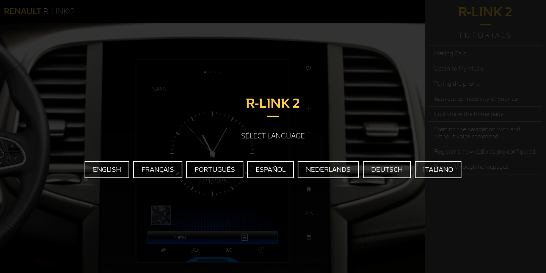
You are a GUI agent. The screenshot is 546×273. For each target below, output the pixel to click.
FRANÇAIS (157, 170)
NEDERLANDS (328, 170)
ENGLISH (107, 170)
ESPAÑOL (271, 170)
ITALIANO (438, 170)
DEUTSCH (387, 170)
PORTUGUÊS (215, 170)
